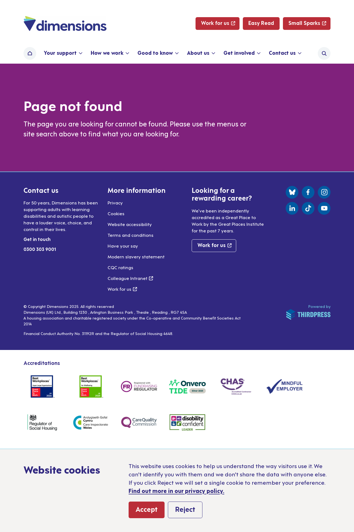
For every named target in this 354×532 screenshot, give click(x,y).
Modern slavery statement (136, 256)
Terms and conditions (130, 235)
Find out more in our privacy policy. (176, 490)
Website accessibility (130, 224)
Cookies (116, 213)
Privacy (115, 202)
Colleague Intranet (130, 278)
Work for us (122, 289)
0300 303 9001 (40, 249)
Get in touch (37, 239)
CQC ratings (120, 267)
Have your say (123, 245)
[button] (62, 53)
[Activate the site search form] (324, 53)
